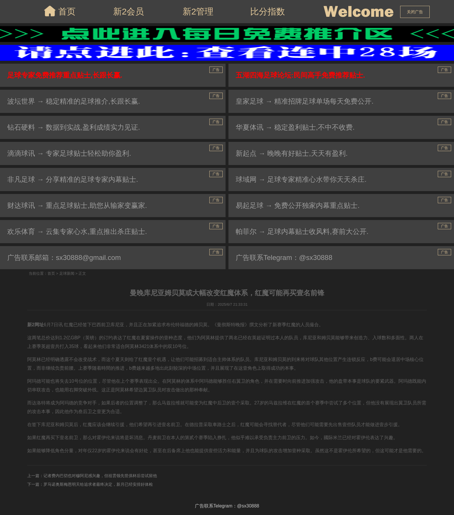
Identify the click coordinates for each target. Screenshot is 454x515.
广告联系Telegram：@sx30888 (284, 257)
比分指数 (267, 11)
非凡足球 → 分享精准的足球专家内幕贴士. (72, 179)
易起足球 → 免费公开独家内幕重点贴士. (298, 205)
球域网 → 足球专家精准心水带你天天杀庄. (301, 179)
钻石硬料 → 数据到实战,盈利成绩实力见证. (73, 127)
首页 (59, 11)
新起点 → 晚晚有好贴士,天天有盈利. (292, 153)
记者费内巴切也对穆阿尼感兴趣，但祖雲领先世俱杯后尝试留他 (100, 475)
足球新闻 (66, 273)
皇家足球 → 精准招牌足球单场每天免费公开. (305, 101)
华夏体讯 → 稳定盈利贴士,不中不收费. (295, 127)
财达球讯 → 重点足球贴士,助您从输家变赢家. (77, 205)
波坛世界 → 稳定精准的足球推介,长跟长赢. (73, 101)
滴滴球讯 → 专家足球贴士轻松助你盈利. (69, 153)
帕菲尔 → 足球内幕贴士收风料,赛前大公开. (302, 231)
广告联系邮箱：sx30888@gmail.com (64, 257)
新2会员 (128, 11)
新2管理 (198, 11)
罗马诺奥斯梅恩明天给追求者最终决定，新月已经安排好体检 (98, 484)
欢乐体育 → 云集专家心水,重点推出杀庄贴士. (77, 231)
